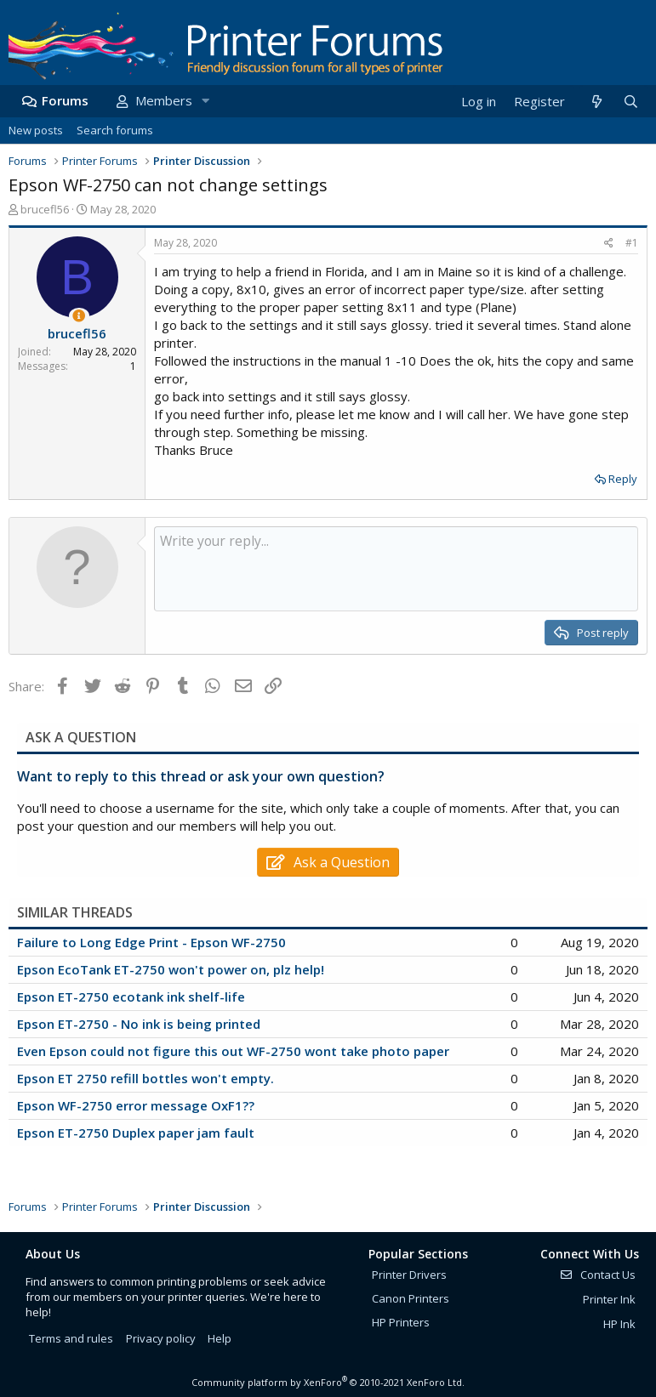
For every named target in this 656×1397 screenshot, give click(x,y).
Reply (622, 478)
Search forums (115, 130)
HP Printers (401, 1322)
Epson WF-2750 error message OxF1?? (135, 1105)
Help (219, 1338)
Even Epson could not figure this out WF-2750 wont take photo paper (233, 1050)
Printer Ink (609, 1299)
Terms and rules (71, 1338)
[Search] (630, 101)
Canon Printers (410, 1298)
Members (163, 100)
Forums (65, 100)
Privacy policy (161, 1338)
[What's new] (596, 101)
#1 (631, 243)
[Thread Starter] (78, 316)
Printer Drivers (409, 1274)
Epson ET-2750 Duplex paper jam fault (135, 1132)
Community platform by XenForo (328, 1382)
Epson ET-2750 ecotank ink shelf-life (131, 996)
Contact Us (597, 1274)
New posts (36, 130)
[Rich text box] (396, 568)
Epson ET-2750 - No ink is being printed (138, 1023)
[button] (205, 100)
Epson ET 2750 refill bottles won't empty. (145, 1078)
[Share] (608, 243)
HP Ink (619, 1324)
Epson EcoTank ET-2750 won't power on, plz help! (170, 969)
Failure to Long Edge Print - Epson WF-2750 (151, 942)
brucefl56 (44, 209)
